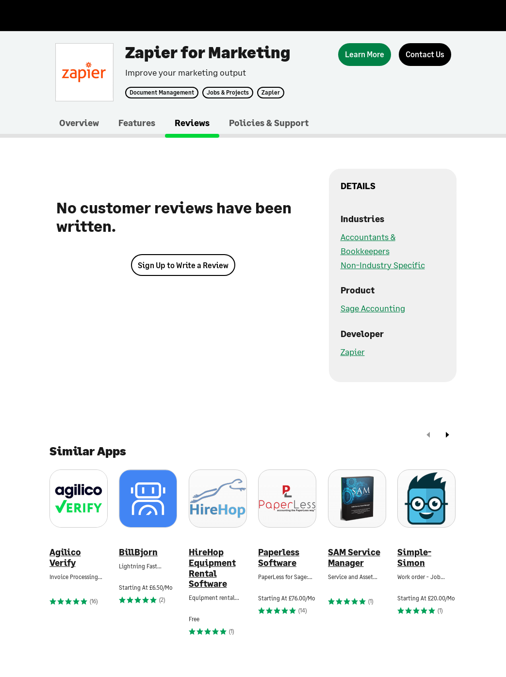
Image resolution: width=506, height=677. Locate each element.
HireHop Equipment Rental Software (212, 568)
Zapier (270, 93)
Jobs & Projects (228, 93)
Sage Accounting (373, 308)
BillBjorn (138, 552)
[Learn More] (364, 54)
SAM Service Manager (354, 557)
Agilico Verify (65, 557)
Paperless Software (278, 557)
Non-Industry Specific (383, 264)
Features (136, 122)
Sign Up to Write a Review (183, 265)
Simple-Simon (414, 557)
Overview (79, 122)
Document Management (162, 93)
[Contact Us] (425, 54)
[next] (447, 436)
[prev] (428, 436)
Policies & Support (269, 122)
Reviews (192, 122)
